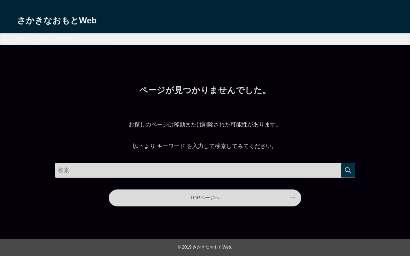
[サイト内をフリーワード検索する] (205, 170)
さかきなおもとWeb (57, 20)
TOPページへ (205, 197)
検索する (348, 170)
